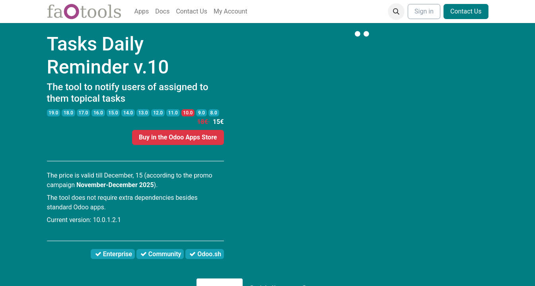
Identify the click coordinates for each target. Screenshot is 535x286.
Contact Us (466, 11)
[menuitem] (141, 11)
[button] (396, 11)
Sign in (424, 11)
